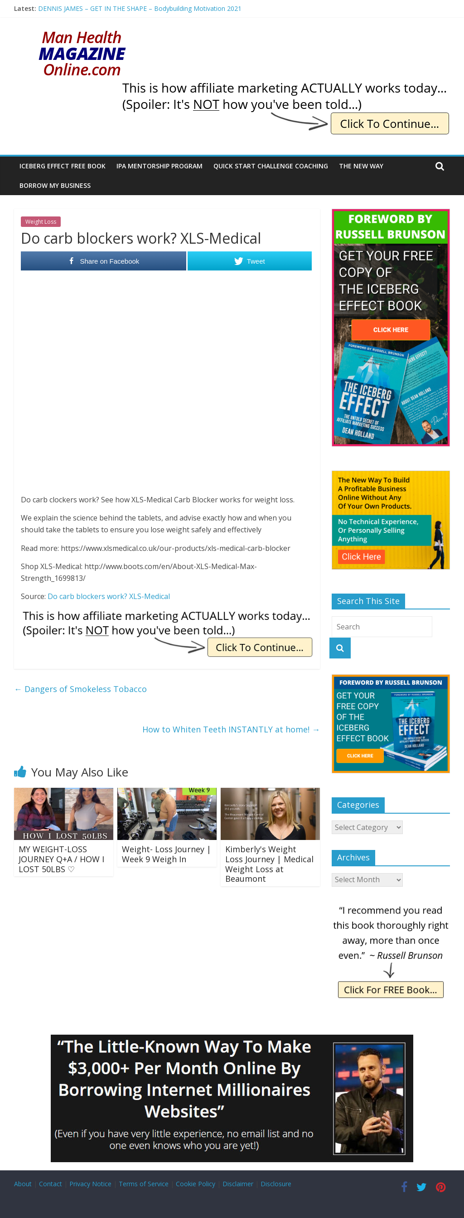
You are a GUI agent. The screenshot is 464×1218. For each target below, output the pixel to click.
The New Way (361, 166)
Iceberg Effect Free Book (62, 166)
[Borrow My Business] (232, 1040)
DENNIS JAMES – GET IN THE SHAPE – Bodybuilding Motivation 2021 (140, 8)
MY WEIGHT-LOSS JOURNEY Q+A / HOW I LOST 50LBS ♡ (61, 859)
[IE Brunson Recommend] (391, 907)
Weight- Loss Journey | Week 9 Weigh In (166, 854)
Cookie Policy (195, 1183)
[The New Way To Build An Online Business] (391, 475)
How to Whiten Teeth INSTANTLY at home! (231, 729)
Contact (50, 1183)
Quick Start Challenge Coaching (270, 166)
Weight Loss (40, 222)
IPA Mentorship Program (159, 166)
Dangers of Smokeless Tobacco (80, 688)
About (23, 1183)
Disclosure (276, 1183)
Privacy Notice (90, 1183)
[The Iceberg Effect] (391, 213)
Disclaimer (237, 1183)
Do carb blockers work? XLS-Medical (109, 596)
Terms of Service (144, 1183)
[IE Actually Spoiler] (285, 86)
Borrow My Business (55, 185)
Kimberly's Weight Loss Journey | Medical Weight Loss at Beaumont (269, 864)
